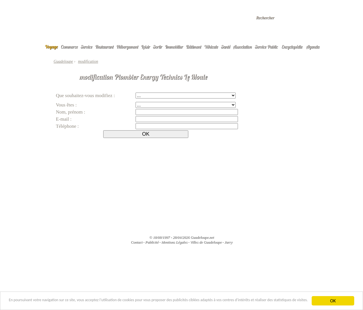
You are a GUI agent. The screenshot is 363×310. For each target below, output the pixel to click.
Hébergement (127, 46)
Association (242, 46)
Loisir (145, 46)
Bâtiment (193, 46)
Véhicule (211, 46)
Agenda (312, 46)
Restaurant (104, 46)
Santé (225, 46)
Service (86, 46)
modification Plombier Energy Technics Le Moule (143, 76)
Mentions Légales (174, 242)
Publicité (152, 242)
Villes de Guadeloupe (205, 242)
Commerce (69, 46)
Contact (136, 242)
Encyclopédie (291, 46)
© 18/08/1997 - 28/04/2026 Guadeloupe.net (181, 237)
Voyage (51, 46)
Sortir (157, 46)
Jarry (228, 242)
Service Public (266, 46)
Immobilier (174, 46)
